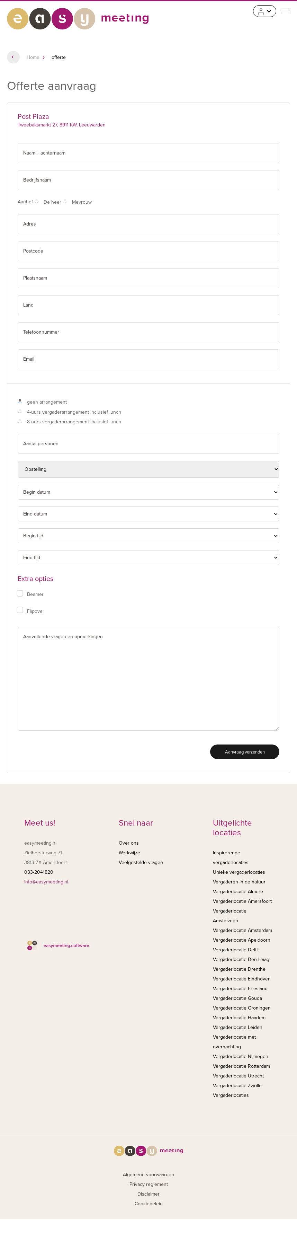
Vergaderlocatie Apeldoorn (241, 940)
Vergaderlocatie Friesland (240, 989)
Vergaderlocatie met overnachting (234, 1042)
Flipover (35, 611)
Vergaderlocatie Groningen (242, 1008)
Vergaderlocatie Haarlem (239, 1018)
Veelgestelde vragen (141, 862)
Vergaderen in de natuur (239, 882)
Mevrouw (82, 202)
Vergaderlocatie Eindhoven (242, 979)
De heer (52, 202)
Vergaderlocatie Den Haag (241, 959)
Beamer (35, 594)
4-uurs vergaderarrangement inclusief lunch (74, 412)
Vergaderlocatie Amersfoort (242, 901)
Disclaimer (148, 1194)
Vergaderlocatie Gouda (237, 998)
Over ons (129, 843)
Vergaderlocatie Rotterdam (241, 1066)
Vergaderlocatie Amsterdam (242, 930)
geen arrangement (47, 402)
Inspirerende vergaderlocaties (231, 857)
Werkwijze (129, 853)
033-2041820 (38, 872)
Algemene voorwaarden (148, 1175)
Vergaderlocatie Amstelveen (229, 916)
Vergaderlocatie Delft (235, 950)
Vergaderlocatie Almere (238, 892)
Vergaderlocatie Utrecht (238, 1076)
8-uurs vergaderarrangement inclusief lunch (74, 422)
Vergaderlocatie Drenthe (239, 969)
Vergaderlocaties (231, 1095)
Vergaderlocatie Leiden (237, 1027)
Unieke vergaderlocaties (239, 872)
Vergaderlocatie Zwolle (237, 1086)
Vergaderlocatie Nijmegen (240, 1056)
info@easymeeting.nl (46, 882)
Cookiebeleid (149, 1204)
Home (33, 57)
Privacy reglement (148, 1184)
